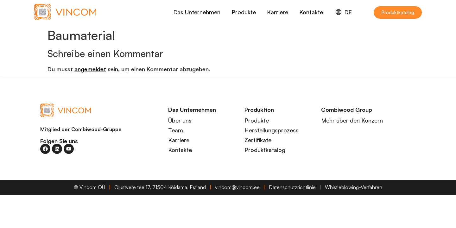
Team (175, 130)
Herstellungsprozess (271, 130)
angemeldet (90, 69)
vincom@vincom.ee (237, 187)
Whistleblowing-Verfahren (353, 187)
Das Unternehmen (196, 12)
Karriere (277, 12)
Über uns (180, 120)
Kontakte (311, 12)
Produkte (243, 12)
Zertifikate (257, 139)
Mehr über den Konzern (352, 120)
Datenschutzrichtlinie (292, 187)
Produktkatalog (264, 149)
